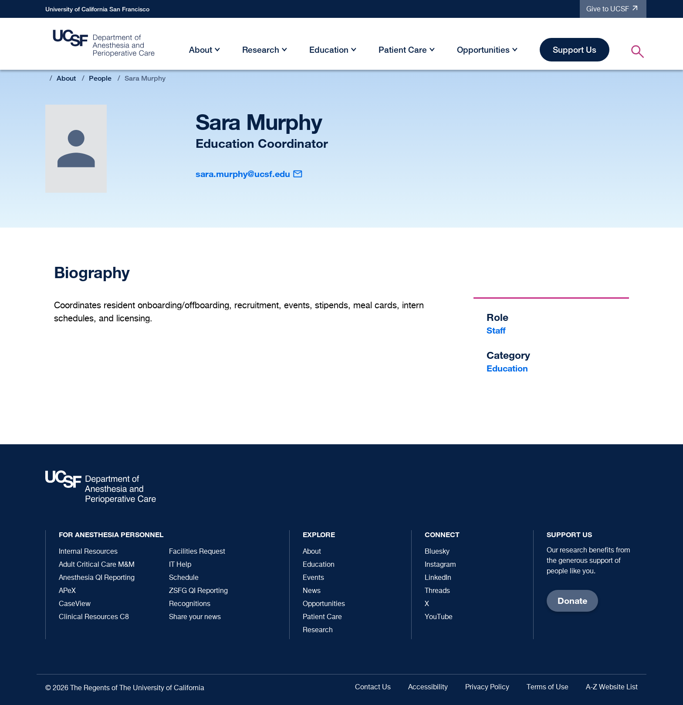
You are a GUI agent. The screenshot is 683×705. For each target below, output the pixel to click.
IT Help (180, 565)
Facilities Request (197, 551)
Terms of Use (547, 687)
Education (328, 49)
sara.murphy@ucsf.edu (243, 173)
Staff (496, 330)
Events (313, 578)
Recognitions (189, 604)
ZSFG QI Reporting (198, 591)
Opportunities (483, 49)
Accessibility (428, 687)
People (100, 78)
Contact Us (373, 687)
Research (260, 49)
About (200, 49)
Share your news (195, 617)
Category (508, 355)
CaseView (75, 604)
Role (497, 317)
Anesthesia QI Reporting (97, 578)
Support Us (574, 49)
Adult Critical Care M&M (97, 565)
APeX (67, 591)
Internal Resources (88, 551)
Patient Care (403, 49)
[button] (217, 51)
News (312, 591)
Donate (572, 600)
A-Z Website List (612, 687)
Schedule (184, 578)
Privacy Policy (487, 687)
